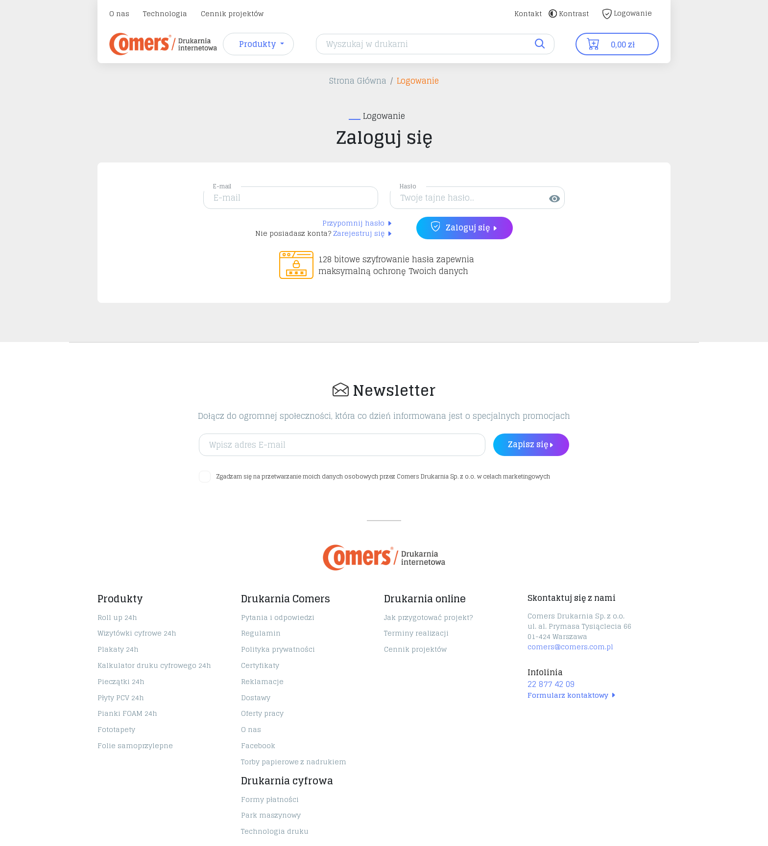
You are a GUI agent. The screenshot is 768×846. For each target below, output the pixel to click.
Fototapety (116, 729)
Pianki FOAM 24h (127, 713)
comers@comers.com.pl (570, 646)
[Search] (435, 44)
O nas (119, 13)
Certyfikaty (260, 665)
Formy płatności (270, 799)
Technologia (165, 13)
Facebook (258, 745)
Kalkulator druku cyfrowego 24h (154, 665)
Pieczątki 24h (120, 681)
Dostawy (255, 697)
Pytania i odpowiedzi (277, 617)
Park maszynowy (271, 815)
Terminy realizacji (416, 633)
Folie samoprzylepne (135, 745)
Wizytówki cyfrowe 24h (136, 633)
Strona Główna (357, 81)
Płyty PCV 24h (120, 697)
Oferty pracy (262, 713)
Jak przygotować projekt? (428, 617)
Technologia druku (275, 831)
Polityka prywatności (278, 649)
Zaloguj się (465, 227)
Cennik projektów (232, 13)
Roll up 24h (117, 617)
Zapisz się (531, 444)
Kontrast (569, 13)
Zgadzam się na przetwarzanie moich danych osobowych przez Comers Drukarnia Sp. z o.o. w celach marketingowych (383, 476)
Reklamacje (262, 681)
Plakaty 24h (118, 649)
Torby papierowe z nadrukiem (293, 761)
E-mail (222, 186)
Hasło (408, 186)
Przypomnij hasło (357, 223)
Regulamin (261, 633)
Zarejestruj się (363, 233)
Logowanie (627, 13)
